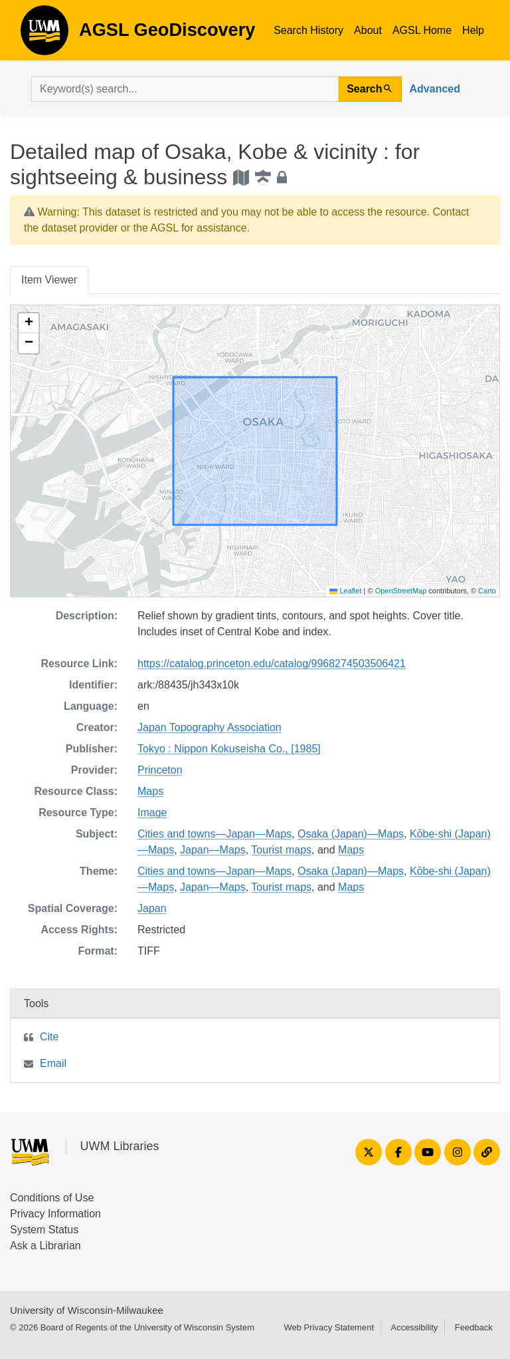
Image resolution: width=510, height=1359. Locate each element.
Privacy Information (55, 1213)
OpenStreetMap (401, 591)
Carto (487, 591)
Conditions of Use (52, 1197)
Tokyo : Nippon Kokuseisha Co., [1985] (229, 748)
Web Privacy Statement (329, 1327)
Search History (308, 30)
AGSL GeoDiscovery (44, 34)
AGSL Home (422, 30)
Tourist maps (281, 849)
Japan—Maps (213, 849)
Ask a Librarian (45, 1245)
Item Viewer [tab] (49, 279)
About (368, 30)
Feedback (474, 1327)
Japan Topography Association (209, 727)
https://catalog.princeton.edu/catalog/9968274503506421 (271, 663)
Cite (49, 1036)
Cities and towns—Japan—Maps (214, 833)
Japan (152, 908)
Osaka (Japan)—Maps (351, 833)
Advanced (435, 88)
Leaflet (345, 591)
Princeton (160, 770)
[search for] (185, 89)
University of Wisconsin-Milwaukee (86, 1310)
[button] (29, 323)
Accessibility (414, 1327)
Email (53, 1063)
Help (473, 30)
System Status (44, 1229)
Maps (150, 791)
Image (152, 812)
